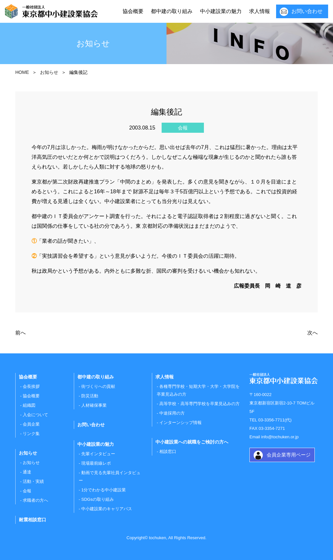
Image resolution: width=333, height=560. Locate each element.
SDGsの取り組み (97, 499)
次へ (312, 332)
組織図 (29, 405)
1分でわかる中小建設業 (103, 489)
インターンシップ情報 (180, 422)
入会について (35, 414)
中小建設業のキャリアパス (106, 508)
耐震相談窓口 (32, 519)
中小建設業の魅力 (221, 11)
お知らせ (31, 462)
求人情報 (259, 11)
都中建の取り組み (172, 11)
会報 (27, 490)
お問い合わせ (307, 11)
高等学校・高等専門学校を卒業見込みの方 (199, 403)
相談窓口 (167, 451)
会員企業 (31, 424)
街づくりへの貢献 (98, 386)
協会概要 (133, 11)
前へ (20, 332)
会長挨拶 (31, 386)
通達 (27, 472)
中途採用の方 (172, 413)
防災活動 (89, 395)
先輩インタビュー (98, 453)
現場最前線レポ (96, 463)
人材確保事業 (94, 405)
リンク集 (31, 433)
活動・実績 (33, 481)
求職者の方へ (35, 500)
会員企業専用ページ (289, 455)
